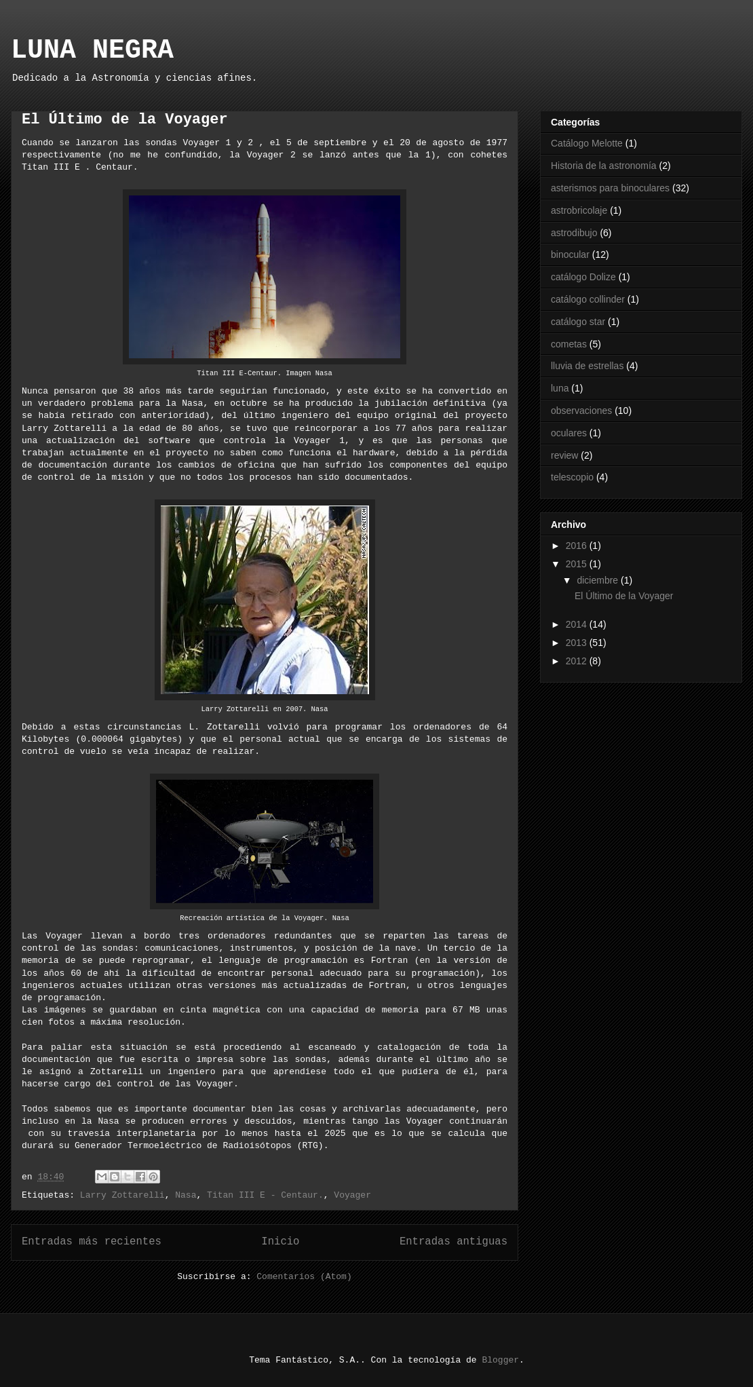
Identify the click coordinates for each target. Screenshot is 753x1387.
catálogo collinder (588, 299)
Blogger (500, 1360)
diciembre (599, 580)
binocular (570, 254)
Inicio (280, 1242)
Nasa (185, 1195)
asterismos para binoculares (610, 188)
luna (559, 388)
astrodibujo (574, 232)
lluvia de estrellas (587, 365)
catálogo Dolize (583, 276)
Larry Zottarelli (122, 1195)
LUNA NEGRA (92, 50)
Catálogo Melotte (587, 143)
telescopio (572, 477)
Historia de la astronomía (604, 165)
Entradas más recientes (91, 1242)
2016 (578, 545)
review (564, 455)
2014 (578, 624)
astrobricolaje (579, 210)
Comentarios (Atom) (303, 1277)
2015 (578, 563)
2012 (578, 661)
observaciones (581, 410)
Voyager (352, 1195)
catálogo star (578, 321)
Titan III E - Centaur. (265, 1195)
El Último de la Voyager (125, 119)
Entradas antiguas (453, 1242)
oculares (569, 433)
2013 (578, 642)
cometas (569, 344)
